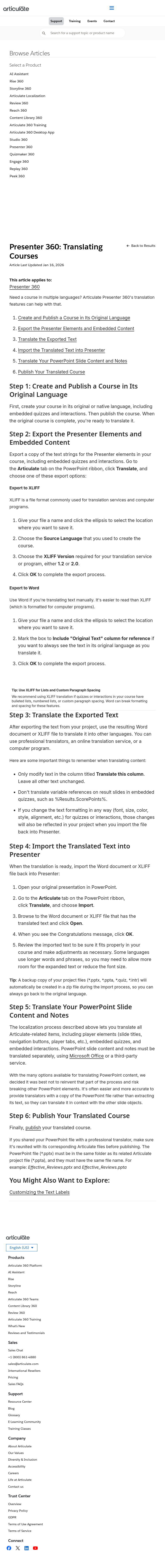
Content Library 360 (26, 117)
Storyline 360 (20, 88)
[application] (153, 1545)
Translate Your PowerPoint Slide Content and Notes (72, 361)
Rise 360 (16, 81)
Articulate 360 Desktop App (32, 132)
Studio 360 (19, 139)
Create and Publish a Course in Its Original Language (74, 317)
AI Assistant (19, 74)
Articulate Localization (27, 96)
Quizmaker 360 (22, 154)
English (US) (23, 1248)
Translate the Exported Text (47, 339)
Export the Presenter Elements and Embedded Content (76, 328)
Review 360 (19, 103)
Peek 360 (17, 176)
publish (33, 1127)
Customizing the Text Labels (39, 1192)
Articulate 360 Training (28, 125)
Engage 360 (19, 161)
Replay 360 (19, 169)
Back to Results (141, 245)
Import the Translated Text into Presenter (61, 350)
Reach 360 (18, 110)
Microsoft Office (86, 1056)
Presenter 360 (21, 147)
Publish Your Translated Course (51, 372)
